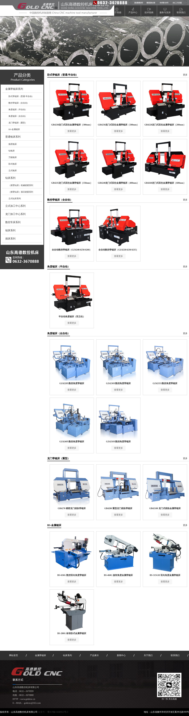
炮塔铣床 (13, 144)
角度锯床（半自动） (18, 109)
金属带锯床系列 (14, 89)
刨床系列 (10, 230)
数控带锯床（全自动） (19, 103)
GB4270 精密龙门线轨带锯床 (72, 508)
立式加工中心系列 (15, 206)
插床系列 (10, 238)
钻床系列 (10, 178)
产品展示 (94, 655)
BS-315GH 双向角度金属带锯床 (165, 575)
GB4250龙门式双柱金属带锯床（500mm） (118, 125)
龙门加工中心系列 (15, 214)
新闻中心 (121, 655)
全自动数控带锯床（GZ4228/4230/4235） (118, 250)
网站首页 (13, 655)
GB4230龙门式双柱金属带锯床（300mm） (71, 125)
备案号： (53, 712)
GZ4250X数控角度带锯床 (118, 441)
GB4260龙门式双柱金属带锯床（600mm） (165, 183)
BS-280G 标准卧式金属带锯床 (71, 633)
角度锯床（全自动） (18, 116)
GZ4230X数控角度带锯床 (118, 383)
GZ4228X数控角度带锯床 (71, 383)
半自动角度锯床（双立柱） (72, 316)
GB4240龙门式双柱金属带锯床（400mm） (118, 183)
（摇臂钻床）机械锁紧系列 (21, 185)
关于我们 (148, 655)
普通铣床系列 (12, 136)
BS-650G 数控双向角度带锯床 (71, 575)
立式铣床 (13, 170)
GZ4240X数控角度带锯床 (71, 441)
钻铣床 (12, 151)
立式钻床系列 (15, 198)
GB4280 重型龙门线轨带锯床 (118, 508)
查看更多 (71, 131)
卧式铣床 (13, 164)
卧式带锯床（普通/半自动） (21, 96)
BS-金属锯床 (14, 129)
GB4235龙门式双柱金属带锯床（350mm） (71, 183)
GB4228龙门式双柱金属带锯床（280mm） (165, 125)
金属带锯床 (40, 655)
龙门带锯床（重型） (18, 123)
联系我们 (175, 655)
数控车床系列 (12, 222)
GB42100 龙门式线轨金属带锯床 (165, 508)
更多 (185, 75)
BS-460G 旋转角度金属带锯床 (118, 575)
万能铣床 (13, 157)
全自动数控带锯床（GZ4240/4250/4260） (72, 250)
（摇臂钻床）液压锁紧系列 (21, 192)
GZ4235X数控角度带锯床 (165, 383)
